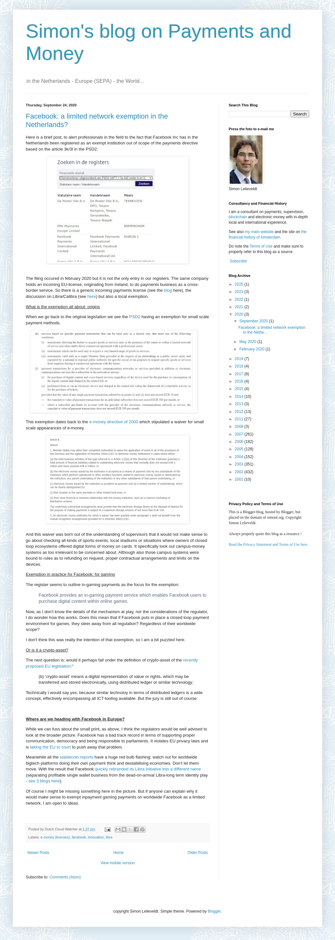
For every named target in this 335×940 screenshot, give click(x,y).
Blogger (214, 911)
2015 (239, 389)
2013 (239, 404)
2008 (239, 426)
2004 (239, 457)
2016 (239, 381)
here (91, 296)
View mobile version (117, 863)
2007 (239, 434)
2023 (239, 291)
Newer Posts (38, 852)
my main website (259, 232)
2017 (239, 374)
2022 (239, 299)
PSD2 (135, 316)
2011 (239, 419)
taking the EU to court (50, 747)
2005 (239, 449)
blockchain (238, 217)
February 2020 (252, 349)
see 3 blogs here (44, 780)
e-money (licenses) (55, 837)
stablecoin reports (76, 757)
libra (109, 837)
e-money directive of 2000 (113, 421)
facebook (79, 837)
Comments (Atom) (65, 877)
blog (168, 290)
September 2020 (254, 321)
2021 (239, 307)
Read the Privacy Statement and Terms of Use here (268, 544)
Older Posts (197, 852)
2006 (239, 441)
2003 (239, 464)
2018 (239, 366)
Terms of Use (261, 246)
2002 (239, 472)
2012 (239, 411)
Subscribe (238, 261)
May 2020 (248, 341)
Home (118, 852)
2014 (239, 396)
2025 (239, 284)
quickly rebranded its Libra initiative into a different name (148, 769)
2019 (239, 359)
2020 (239, 314)
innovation (96, 837)
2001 (239, 479)
